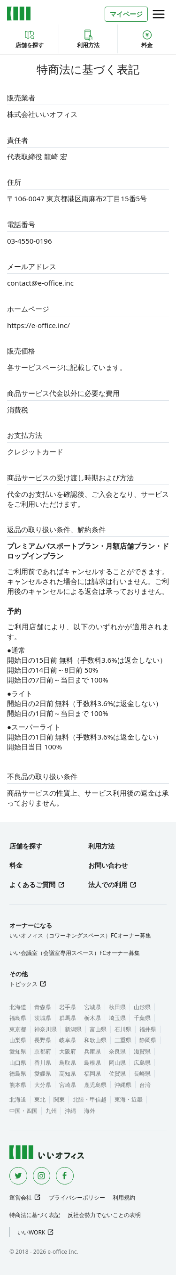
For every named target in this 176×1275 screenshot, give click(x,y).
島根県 (92, 1063)
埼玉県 (117, 1018)
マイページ (126, 13)
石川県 (123, 1029)
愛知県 (17, 1051)
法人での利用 (108, 884)
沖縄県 (123, 1085)
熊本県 (17, 1085)
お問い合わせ (108, 865)
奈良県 (117, 1051)
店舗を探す (29, 39)
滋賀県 (142, 1051)
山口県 (17, 1063)
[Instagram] (42, 1176)
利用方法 (88, 39)
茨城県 (42, 1018)
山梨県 (17, 1040)
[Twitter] (18, 1176)
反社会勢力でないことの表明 (104, 1215)
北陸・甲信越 (90, 1099)
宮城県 (92, 1007)
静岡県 (147, 1040)
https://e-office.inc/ (38, 325)
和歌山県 (95, 1040)
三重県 (123, 1040)
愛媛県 (42, 1073)
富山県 (98, 1029)
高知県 (67, 1073)
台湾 (145, 1085)
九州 (51, 1111)
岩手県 (67, 1007)
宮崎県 (67, 1085)
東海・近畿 (129, 1099)
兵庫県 (92, 1051)
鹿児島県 (95, 1085)
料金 (147, 39)
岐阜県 (67, 1040)
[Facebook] (65, 1176)
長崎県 (142, 1073)
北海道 (17, 1007)
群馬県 (67, 1018)
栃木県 (92, 1018)
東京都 (17, 1029)
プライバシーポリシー (77, 1197)
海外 (89, 1111)
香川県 (42, 1063)
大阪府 (67, 1051)
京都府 (42, 1051)
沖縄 (70, 1111)
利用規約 (124, 1197)
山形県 (142, 1007)
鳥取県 (67, 1063)
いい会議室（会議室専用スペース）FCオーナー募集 (74, 953)
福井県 (147, 1029)
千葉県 (142, 1018)
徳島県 (17, 1073)
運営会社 (20, 1197)
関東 (59, 1099)
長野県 (42, 1040)
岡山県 (117, 1063)
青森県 (42, 1007)
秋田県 (117, 1007)
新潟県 (73, 1029)
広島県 (142, 1063)
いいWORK (31, 1232)
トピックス (23, 984)
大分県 (42, 1085)
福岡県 (92, 1073)
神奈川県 (45, 1029)
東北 (40, 1099)
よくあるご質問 (32, 884)
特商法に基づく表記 (34, 1215)
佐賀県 (117, 1073)
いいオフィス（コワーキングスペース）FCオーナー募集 (80, 935)
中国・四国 (23, 1111)
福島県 (17, 1018)
